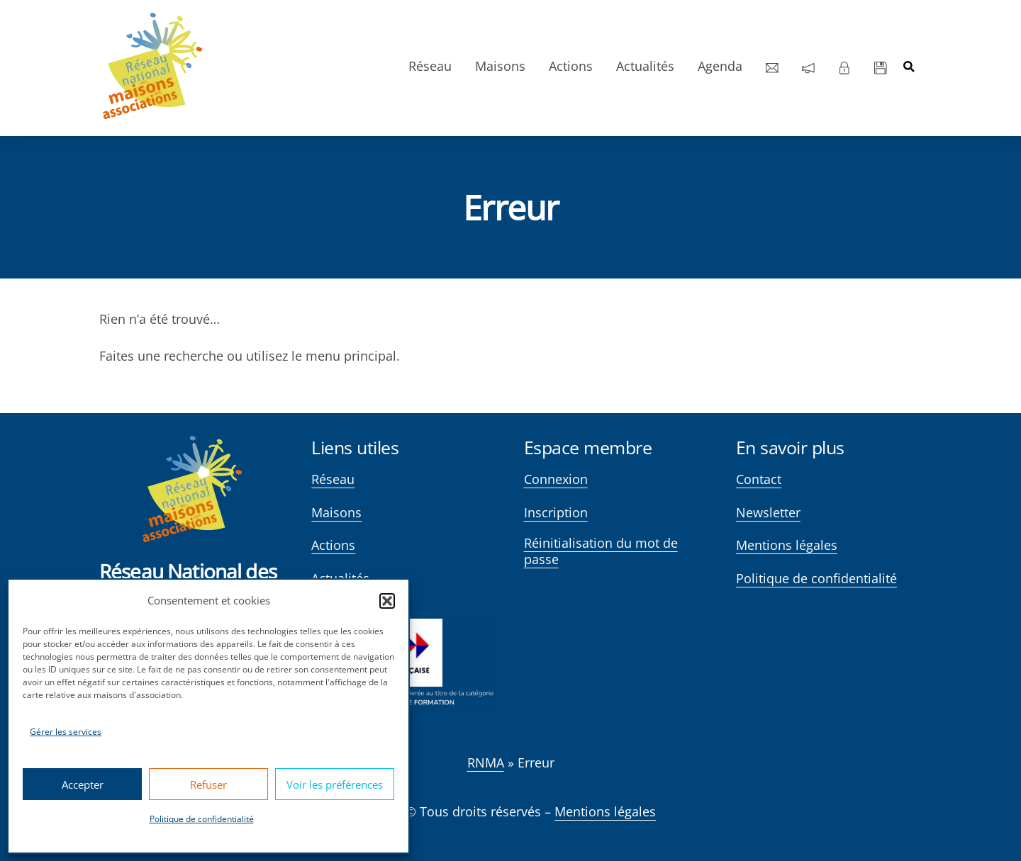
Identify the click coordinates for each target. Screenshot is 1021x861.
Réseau (428, 65)
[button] (387, 601)
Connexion (556, 479)
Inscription (556, 513)
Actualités (643, 65)
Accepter (83, 784)
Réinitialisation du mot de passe (601, 551)
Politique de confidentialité (202, 819)
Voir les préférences (334, 784)
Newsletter (768, 513)
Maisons (498, 65)
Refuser (208, 784)
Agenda (718, 65)
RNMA (485, 762)
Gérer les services (65, 732)
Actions (569, 65)
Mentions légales (786, 545)
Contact (758, 479)
